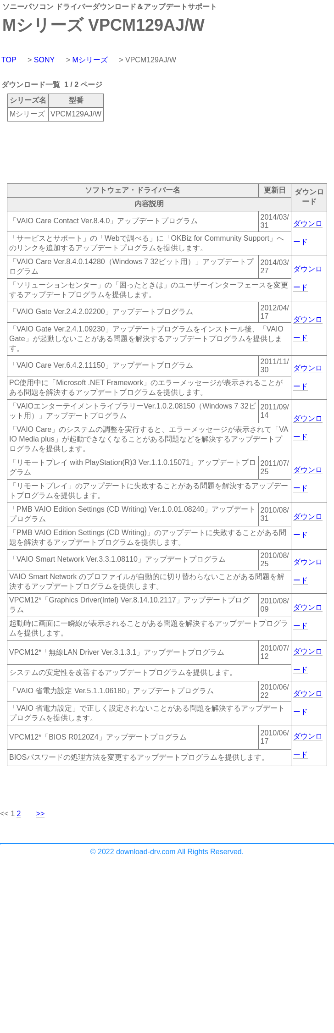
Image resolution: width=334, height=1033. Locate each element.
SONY (44, 60)
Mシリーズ (89, 60)
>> (40, 814)
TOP (9, 60)
